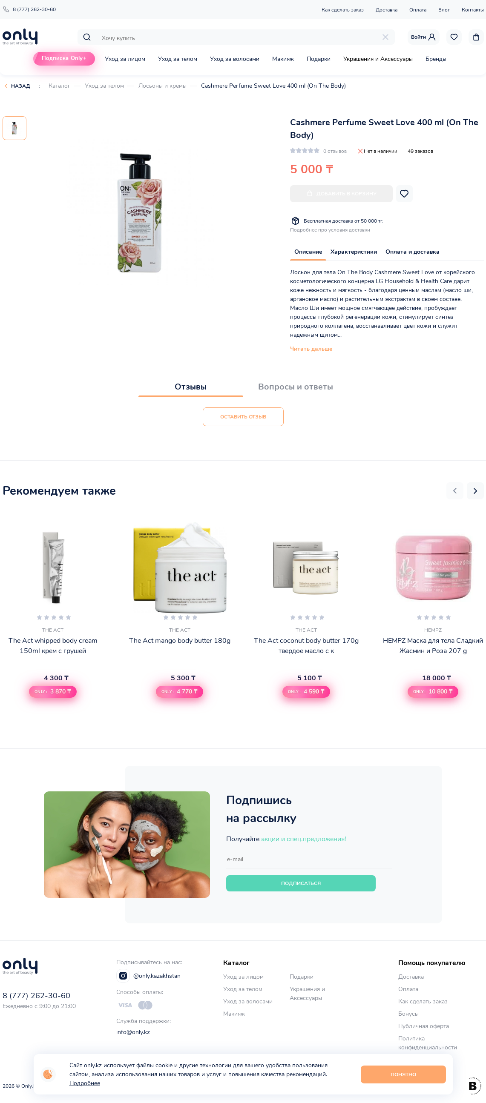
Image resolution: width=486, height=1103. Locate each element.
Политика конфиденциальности (427, 1042)
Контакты (473, 9)
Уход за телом (177, 59)
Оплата (417, 9)
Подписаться (301, 883)
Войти (423, 37)
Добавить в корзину (341, 193)
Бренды (436, 59)
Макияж (283, 59)
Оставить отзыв (243, 416)
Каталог (59, 86)
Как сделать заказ (343, 9)
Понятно (403, 1074)
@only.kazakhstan (148, 976)
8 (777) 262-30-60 (29, 9)
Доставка (386, 9)
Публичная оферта (423, 1026)
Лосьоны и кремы (162, 86)
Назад (20, 86)
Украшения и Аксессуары (378, 59)
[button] (454, 490)
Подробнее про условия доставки (330, 229)
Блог (444, 9)
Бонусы (408, 1014)
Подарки (319, 59)
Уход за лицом (125, 59)
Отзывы (191, 386)
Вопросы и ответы (295, 386)
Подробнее (84, 1083)
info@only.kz (133, 1032)
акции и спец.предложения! (303, 839)
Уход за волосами (234, 59)
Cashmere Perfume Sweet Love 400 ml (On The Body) (273, 86)
